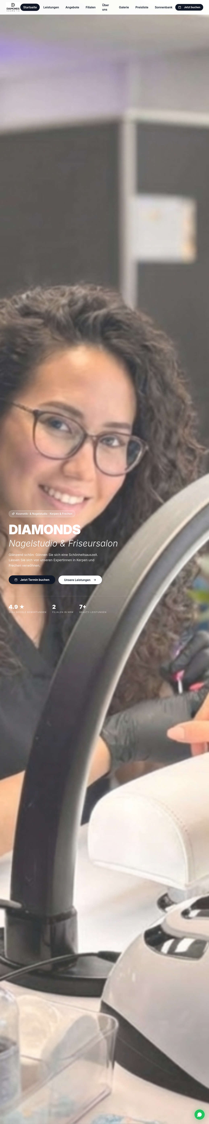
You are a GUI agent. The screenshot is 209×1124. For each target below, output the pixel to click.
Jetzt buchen (189, 7)
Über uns (105, 7)
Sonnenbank (163, 7)
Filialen (91, 7)
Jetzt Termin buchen (32, 580)
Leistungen (51, 7)
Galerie (124, 7)
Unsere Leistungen (80, 580)
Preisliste (141, 7)
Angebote (72, 7)
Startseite (30, 7)
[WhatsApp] (199, 1114)
